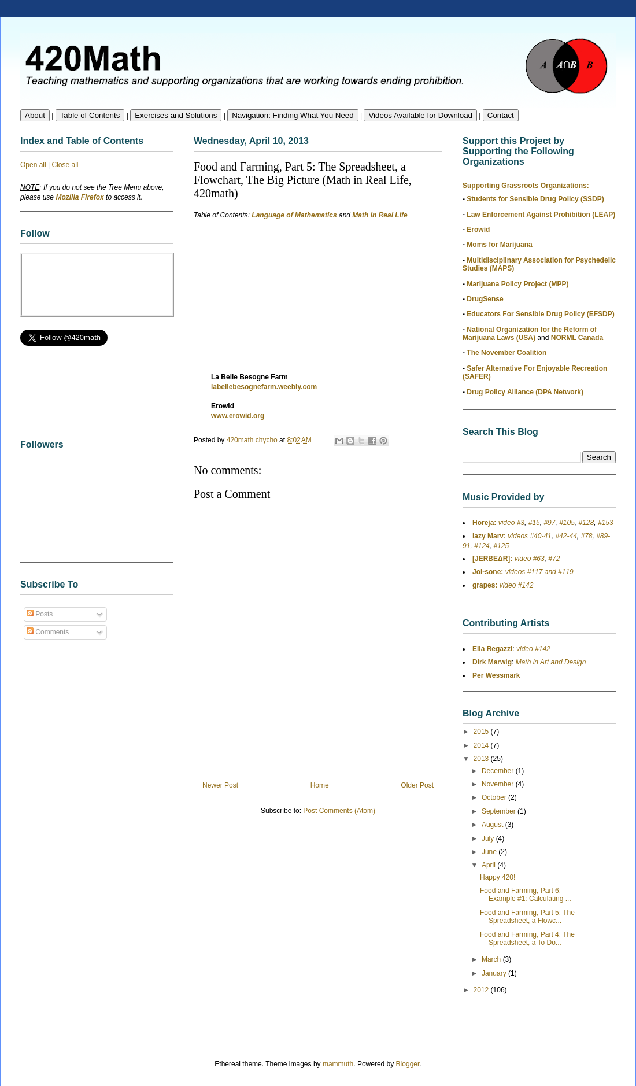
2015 (482, 731)
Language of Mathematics (294, 215)
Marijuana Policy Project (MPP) (517, 284)
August (493, 825)
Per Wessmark (496, 675)
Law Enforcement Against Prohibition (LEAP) (541, 214)
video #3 (510, 523)
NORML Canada (577, 338)
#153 (605, 523)
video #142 (515, 585)
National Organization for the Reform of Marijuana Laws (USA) (530, 334)
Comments (48, 632)
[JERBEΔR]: (492, 559)
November (499, 784)
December (499, 771)
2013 (482, 759)
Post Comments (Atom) (339, 811)
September (499, 811)
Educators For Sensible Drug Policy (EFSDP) (540, 314)
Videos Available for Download (420, 115)
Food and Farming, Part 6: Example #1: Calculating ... (525, 894)
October (495, 797)
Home (319, 785)
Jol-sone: (487, 572)
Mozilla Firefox (79, 197)
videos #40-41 (529, 536)
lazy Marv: (489, 536)
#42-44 (565, 536)
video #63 (528, 559)
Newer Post (220, 785)
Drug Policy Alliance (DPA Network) (525, 392)
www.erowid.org (237, 416)
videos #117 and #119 (538, 572)
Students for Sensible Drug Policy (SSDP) (535, 199)
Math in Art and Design (551, 662)
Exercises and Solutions (176, 115)
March (492, 959)
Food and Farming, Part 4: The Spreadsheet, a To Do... (527, 938)
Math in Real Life (379, 215)
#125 (501, 546)
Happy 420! (497, 877)
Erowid (478, 230)
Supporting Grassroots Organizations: (526, 186)
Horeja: (484, 523)
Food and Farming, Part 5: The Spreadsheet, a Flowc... (527, 916)
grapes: (484, 585)
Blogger (408, 1064)
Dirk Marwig (492, 662)
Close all (65, 165)
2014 (482, 745)
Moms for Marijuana (499, 245)
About (35, 115)
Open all (33, 165)
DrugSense (485, 299)
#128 (586, 523)
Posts (40, 614)
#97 (549, 523)
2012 (482, 990)
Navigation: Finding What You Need (292, 115)
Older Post (417, 785)
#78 (586, 536)
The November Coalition (506, 353)
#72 (554, 559)
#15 (534, 523)
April (489, 865)
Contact (500, 115)
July (489, 838)
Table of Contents (90, 115)
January (495, 973)
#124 (482, 546)
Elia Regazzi (492, 649)
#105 (567, 523)
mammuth (338, 1064)
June (490, 852)
